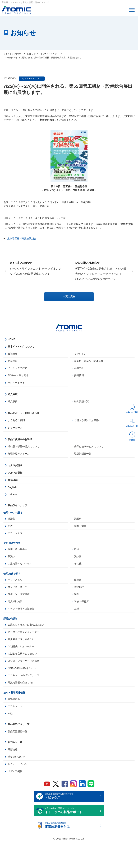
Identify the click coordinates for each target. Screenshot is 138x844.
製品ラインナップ (17, 505)
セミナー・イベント (31, 78)
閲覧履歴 (132, 440)
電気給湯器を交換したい (21, 684)
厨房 (10, 526)
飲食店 (77, 580)
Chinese (12, 495)
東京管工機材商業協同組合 (21, 238)
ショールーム (15, 428)
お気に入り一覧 (132, 426)
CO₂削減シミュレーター (21, 647)
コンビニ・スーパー (19, 588)
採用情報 (79, 375)
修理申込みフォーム (19, 454)
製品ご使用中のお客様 (20, 439)
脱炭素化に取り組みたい (21, 640)
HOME (11, 339)
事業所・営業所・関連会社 (88, 361)
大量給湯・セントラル (20, 564)
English (12, 487)
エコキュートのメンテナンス (23, 677)
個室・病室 (80, 526)
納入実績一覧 (81, 401)
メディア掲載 (15, 772)
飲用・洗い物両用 (17, 550)
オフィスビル (15, 580)
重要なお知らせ (16, 758)
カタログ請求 (15, 465)
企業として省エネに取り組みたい (26, 626)
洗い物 (77, 557)
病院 (76, 595)
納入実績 (12, 394)
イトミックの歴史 (17, 368)
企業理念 (12, 361)
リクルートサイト (17, 383)
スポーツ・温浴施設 (19, 595)
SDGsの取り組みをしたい (22, 669)
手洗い (11, 557)
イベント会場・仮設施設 (21, 609)
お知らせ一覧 (15, 743)
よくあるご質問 (16, 420)
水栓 (10, 715)
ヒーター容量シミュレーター (23, 633)
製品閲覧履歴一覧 (17, 733)
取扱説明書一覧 (82, 454)
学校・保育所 (81, 602)
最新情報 (12, 751)
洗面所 (77, 519)
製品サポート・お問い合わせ (23, 413)
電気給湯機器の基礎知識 (72, 827)
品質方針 (79, 368)
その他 (77, 564)
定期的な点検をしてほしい (22, 655)
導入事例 (12, 401)
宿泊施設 (79, 588)
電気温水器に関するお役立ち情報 (72, 798)
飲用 (76, 550)
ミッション (80, 353)
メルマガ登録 (15, 473)
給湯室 (11, 519)
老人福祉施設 (15, 602)
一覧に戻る (69, 296)
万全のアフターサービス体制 (23, 662)
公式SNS (13, 480)
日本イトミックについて (21, 346)
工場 (76, 609)
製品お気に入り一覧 (19, 725)
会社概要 (12, 353)
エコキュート (15, 707)
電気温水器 (14, 700)
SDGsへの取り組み (18, 375)
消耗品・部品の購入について (23, 447)
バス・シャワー (16, 533)
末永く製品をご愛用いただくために (72, 812)
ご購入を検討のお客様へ (87, 420)
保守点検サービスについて (88, 447)
